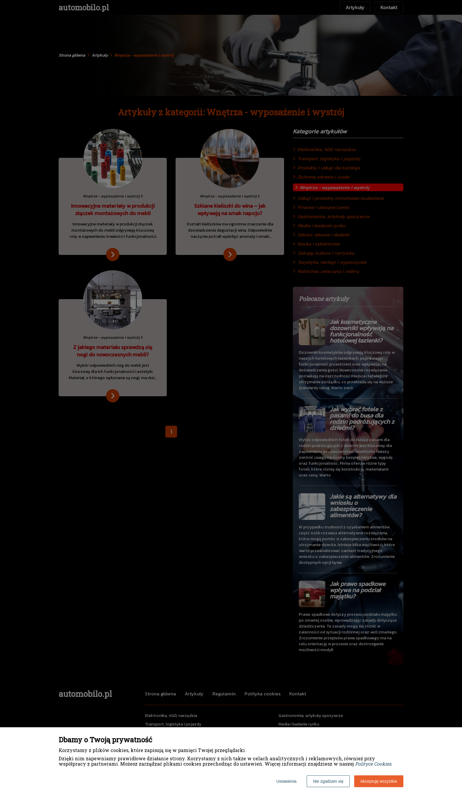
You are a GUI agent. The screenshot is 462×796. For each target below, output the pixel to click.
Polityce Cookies (373, 764)
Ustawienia (286, 781)
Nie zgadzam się (328, 781)
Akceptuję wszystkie (378, 781)
